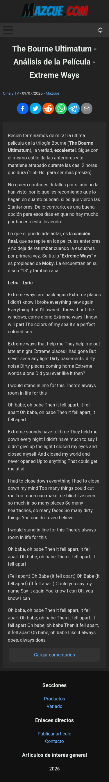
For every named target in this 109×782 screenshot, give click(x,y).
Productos (54, 699)
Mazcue (52, 93)
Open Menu (8, 30)
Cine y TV (11, 93)
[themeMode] (100, 30)
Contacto (54, 741)
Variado (54, 706)
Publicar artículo (54, 734)
